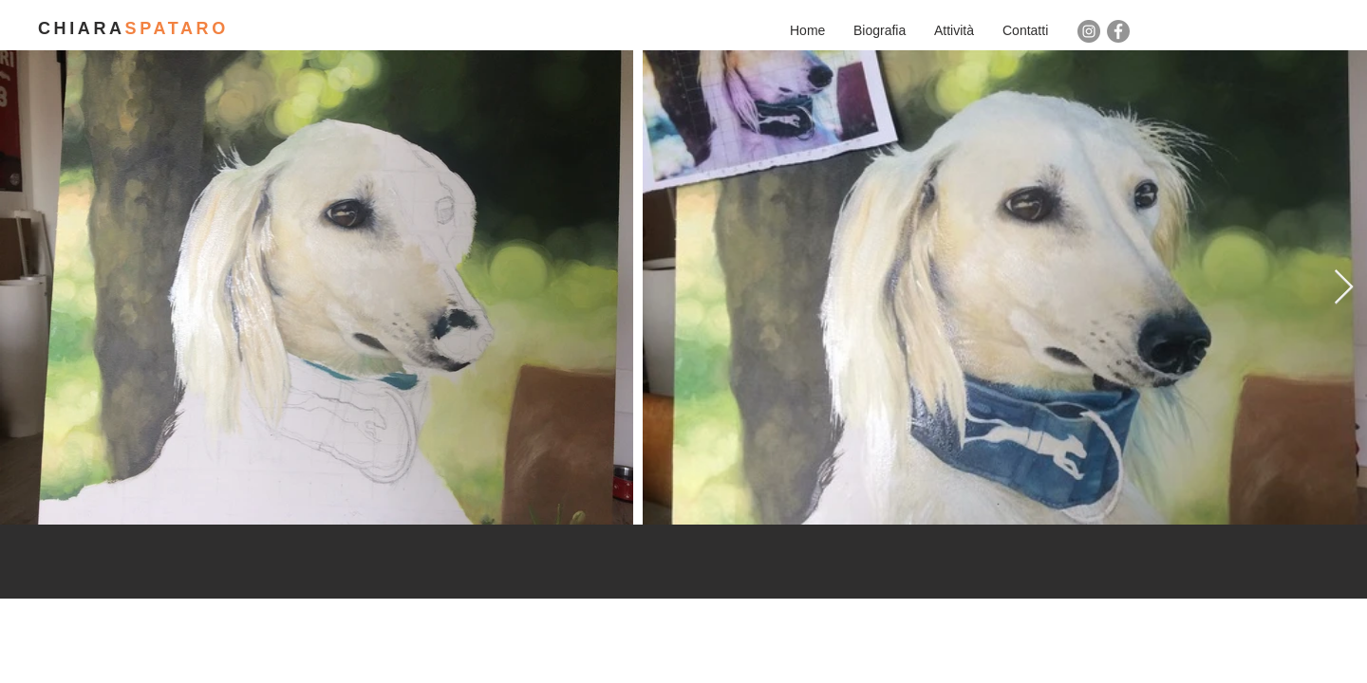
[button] (954, 30)
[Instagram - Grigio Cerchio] (1088, 31)
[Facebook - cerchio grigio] (1118, 31)
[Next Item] (1344, 287)
